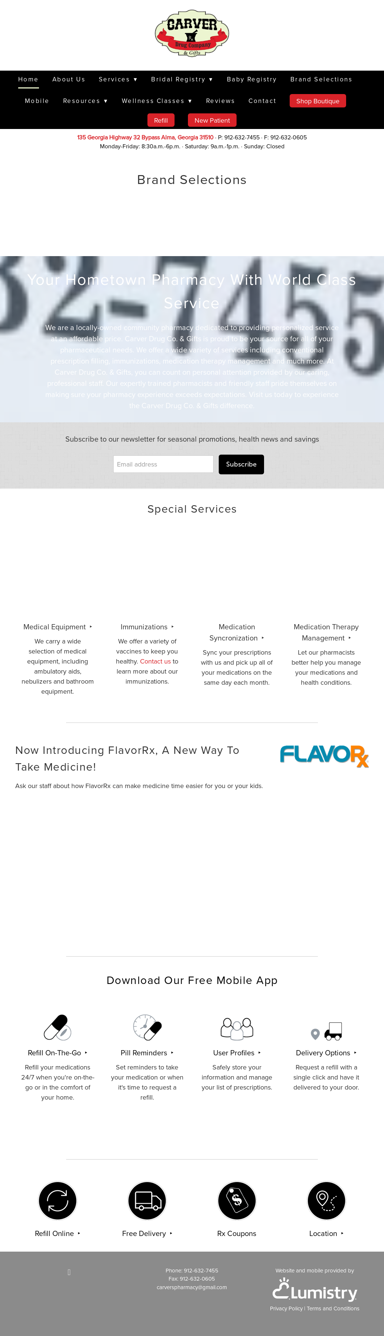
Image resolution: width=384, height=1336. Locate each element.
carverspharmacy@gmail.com (192, 1287)
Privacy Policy (286, 1308)
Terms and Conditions (333, 1308)
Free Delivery (145, 1233)
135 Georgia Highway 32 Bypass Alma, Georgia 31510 (145, 137)
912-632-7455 (201, 1270)
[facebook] (69, 1272)
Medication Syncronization (234, 632)
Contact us (155, 661)
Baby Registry (252, 79)
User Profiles (234, 1052)
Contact (262, 100)
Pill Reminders (145, 1052)
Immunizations (145, 626)
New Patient (212, 120)
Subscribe (241, 464)
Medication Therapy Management (326, 632)
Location (324, 1233)
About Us (68, 79)
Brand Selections (321, 79)
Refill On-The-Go (55, 1052)
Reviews (220, 100)
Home (28, 79)
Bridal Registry (182, 79)
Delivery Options (324, 1052)
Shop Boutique (317, 101)
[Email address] (163, 464)
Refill (161, 120)
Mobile (37, 100)
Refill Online (55, 1233)
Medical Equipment (55, 626)
